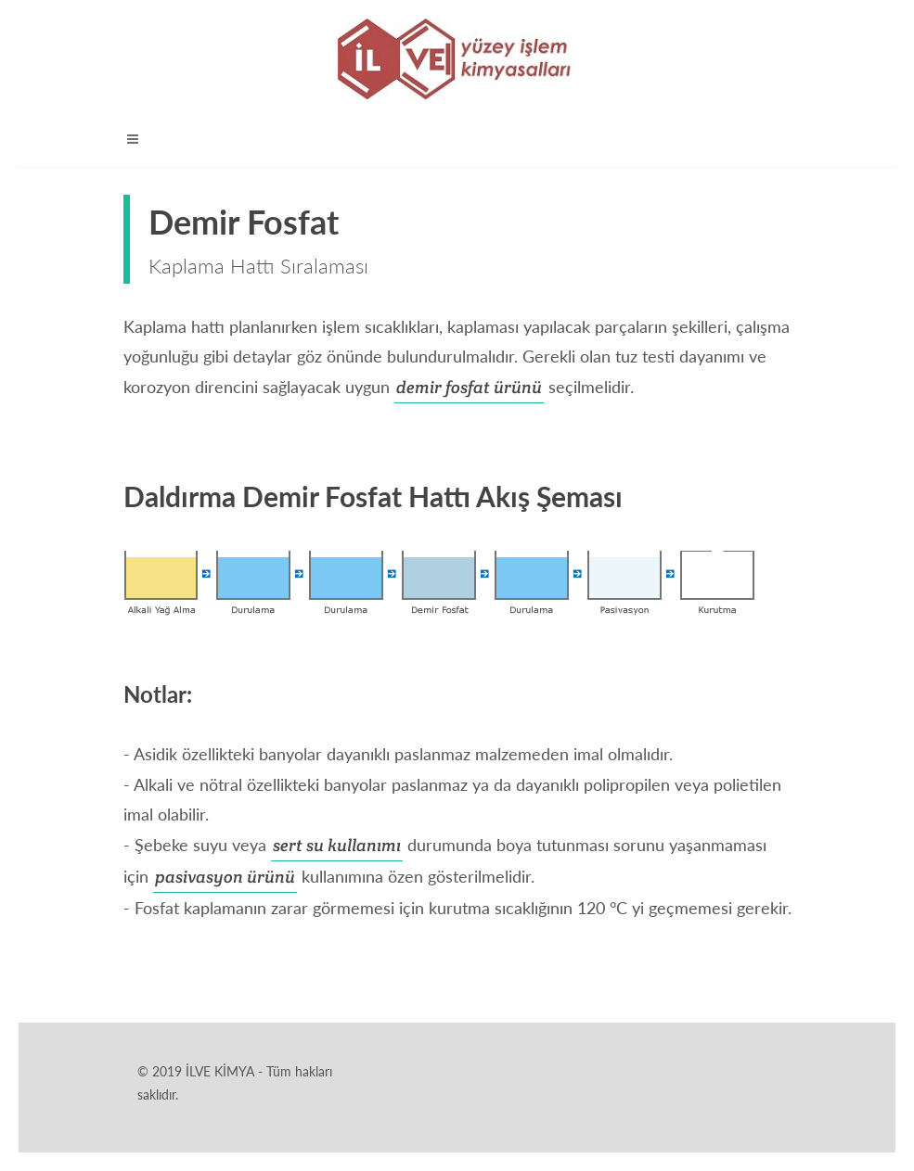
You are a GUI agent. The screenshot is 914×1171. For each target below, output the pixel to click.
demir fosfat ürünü (469, 387)
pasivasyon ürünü (225, 876)
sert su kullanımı (337, 845)
